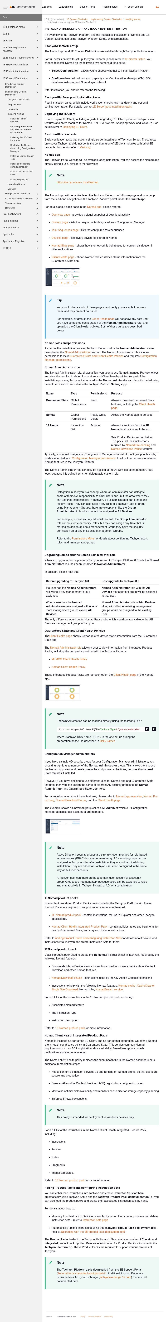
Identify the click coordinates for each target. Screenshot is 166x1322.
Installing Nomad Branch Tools (22, 157)
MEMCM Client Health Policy (69, 659)
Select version (134, 6)
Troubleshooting (22, 204)
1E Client (21, 40)
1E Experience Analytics (21, 64)
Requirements (14, 104)
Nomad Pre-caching (138, 445)
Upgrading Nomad (23, 184)
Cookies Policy (108, 1317)
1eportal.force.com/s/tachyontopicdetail (81, 1273)
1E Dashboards (21, 227)
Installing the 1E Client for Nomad (21, 139)
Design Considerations (19, 99)
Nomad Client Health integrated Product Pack (79, 926)
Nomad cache (126, 985)
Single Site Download (65, 989)
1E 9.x (21, 34)
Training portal (110, 6)
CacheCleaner (145, 985)
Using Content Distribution (22, 194)
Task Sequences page (65, 230)
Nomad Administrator (78, 352)
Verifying (12, 189)
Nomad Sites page (63, 245)
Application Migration (21, 241)
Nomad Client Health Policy (68, 666)
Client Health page (63, 257)
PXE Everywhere (21, 214)
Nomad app (94, 206)
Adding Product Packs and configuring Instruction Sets (88, 938)
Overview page (61, 214)
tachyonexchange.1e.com (115, 1277)
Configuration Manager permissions (94, 458)
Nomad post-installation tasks (21, 173)
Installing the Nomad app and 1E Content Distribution (21, 129)
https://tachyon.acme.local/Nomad (77, 182)
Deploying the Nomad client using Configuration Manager (22, 148)
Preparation (13, 109)
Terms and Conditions (94, 1317)
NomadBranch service (109, 989)
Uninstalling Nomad (19, 179)
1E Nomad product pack (66, 915)
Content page (60, 222)
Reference (22, 208)
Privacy (83, 1317)
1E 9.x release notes (21, 27)
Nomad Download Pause (126, 448)
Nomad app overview (129, 796)
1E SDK (21, 248)
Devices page (60, 237)
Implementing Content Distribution (22, 93)
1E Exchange (65, 6)
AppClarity (21, 234)
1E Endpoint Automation (21, 71)
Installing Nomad (23, 114)
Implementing (106, 19)
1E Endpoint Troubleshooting (21, 58)
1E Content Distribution (21, 78)
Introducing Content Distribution (22, 85)
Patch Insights (21, 221)
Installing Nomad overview (18, 120)
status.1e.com (44, 6)
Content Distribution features (22, 199)
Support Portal (87, 6)
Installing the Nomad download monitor (20, 165)
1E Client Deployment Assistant (21, 49)
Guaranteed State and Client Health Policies (97, 356)
